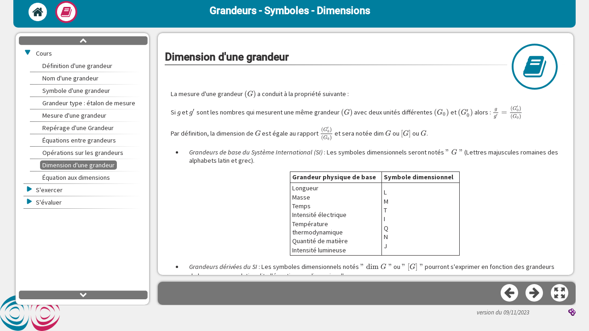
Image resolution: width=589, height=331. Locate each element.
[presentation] (250, 94)
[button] (560, 293)
